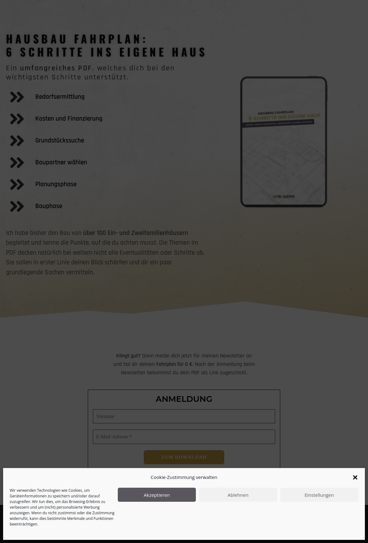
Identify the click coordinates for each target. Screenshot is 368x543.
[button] (355, 477)
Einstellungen (319, 495)
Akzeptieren (157, 495)
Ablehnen (238, 495)
